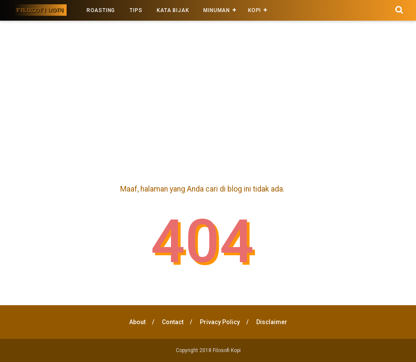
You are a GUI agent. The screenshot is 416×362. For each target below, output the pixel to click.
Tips (136, 10)
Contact (172, 322)
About (137, 322)
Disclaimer (271, 322)
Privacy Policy (220, 322)
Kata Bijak (173, 10)
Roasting (101, 10)
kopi (254, 10)
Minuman (216, 10)
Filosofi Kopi (227, 350)
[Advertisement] (208, 98)
